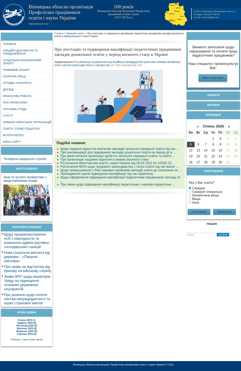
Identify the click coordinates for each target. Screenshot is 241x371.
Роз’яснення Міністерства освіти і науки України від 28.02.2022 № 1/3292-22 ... (117, 163)
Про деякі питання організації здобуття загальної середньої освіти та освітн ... (117, 156)
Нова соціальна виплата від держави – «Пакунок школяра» (27, 257)
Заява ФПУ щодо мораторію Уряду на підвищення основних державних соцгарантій (27, 283)
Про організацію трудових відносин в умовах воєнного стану (104, 159)
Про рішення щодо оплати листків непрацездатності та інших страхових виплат (27, 299)
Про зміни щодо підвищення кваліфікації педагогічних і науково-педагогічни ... (117, 184)
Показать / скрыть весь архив (26, 339)
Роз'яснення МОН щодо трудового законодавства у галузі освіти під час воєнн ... (119, 166)
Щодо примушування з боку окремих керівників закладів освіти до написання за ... (120, 170)
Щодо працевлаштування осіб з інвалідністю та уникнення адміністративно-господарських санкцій (27, 240)
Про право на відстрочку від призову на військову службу (27, 269)
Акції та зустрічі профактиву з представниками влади (25, 178)
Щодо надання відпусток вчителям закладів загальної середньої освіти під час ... (119, 148)
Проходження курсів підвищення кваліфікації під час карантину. (106, 173)
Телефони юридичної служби (24, 159)
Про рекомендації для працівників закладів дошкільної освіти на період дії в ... (118, 152)
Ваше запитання (212, 77)
